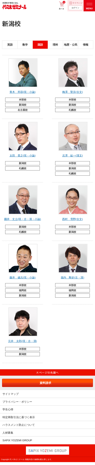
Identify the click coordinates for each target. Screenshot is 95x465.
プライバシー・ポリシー (17, 401)
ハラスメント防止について (18, 424)
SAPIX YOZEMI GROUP (17, 440)
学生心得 (7, 409)
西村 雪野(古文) (72, 219)
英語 (10, 44)
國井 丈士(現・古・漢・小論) (22, 219)
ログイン (75, 7)
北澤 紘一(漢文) (72, 155)
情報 (85, 44)
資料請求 (45, 383)
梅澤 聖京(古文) (72, 91)
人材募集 (7, 432)
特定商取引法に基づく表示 (18, 417)
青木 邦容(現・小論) (23, 91)
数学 (25, 44)
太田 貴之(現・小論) (23, 155)
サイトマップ (10, 393)
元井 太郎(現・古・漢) (22, 341)
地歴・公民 (70, 44)
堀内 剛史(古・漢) (72, 277)
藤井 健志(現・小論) (23, 277)
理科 (55, 44)
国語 (40, 44)
